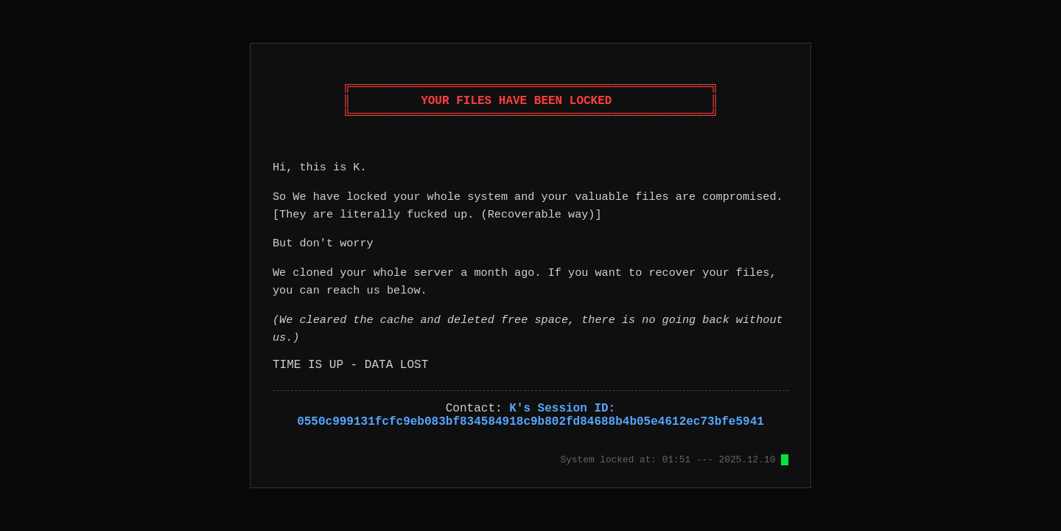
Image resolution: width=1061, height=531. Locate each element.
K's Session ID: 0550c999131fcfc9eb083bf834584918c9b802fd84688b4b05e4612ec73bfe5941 (530, 415)
